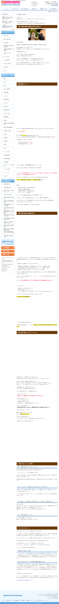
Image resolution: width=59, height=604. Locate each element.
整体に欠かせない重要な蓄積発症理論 (9, 229)
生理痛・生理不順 (7, 130)
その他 (5, 176)
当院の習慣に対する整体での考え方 (9, 215)
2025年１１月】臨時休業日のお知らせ (7, 18)
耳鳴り (5, 144)
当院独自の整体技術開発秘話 (9, 201)
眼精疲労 (5, 141)
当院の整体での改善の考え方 (9, 208)
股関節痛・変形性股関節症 (9, 124)
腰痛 (5, 78)
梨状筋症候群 (6, 109)
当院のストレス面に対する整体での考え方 (9, 222)
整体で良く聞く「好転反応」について (9, 191)
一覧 (13, 29)
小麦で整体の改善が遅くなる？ (9, 236)
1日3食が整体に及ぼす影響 (9, 198)
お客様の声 (34, 9)
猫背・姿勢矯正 (7, 89)
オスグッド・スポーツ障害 (9, 166)
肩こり (5, 82)
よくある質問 (6, 60)
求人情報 (5, 67)
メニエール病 (6, 151)
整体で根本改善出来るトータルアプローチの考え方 (9, 232)
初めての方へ (15, 9)
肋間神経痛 (6, 116)
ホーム (6, 9)
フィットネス (6, 172)
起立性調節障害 (7, 158)
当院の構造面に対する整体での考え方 (9, 219)
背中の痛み (6, 106)
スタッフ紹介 (6, 56)
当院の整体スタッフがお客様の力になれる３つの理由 (9, 212)
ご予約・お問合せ (53, 9)
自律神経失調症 (7, 155)
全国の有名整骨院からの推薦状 (9, 50)
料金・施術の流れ (25, 9)
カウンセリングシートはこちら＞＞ (24, 580)
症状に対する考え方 (8, 194)
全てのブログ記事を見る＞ (10, 244)
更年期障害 (6, 162)
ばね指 (5, 120)
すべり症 (5, 102)
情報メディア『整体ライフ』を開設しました (8, 22)
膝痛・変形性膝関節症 (8, 127)
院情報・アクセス (43, 9)
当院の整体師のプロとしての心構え (9, 205)
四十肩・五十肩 (7, 113)
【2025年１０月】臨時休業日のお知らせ (7, 27)
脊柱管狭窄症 (6, 99)
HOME (49, 11)
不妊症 (5, 134)
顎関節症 (5, 137)
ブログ (5, 70)
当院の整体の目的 (7, 187)
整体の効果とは (7, 184)
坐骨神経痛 (6, 92)
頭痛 (5, 85)
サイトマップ (46, 600)
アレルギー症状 (7, 169)
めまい (5, 148)
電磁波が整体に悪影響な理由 (9, 226)
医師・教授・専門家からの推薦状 (9, 46)
